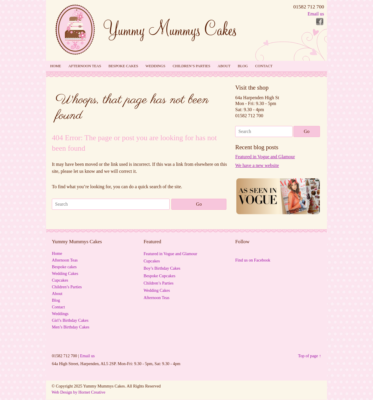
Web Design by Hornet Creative (78, 392)
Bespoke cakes (123, 66)
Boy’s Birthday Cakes (162, 268)
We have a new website (257, 165)
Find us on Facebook (252, 260)
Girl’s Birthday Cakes (70, 320)
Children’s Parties (191, 66)
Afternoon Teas (84, 66)
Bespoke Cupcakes (159, 275)
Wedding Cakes (65, 273)
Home (55, 66)
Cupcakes (60, 280)
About (224, 66)
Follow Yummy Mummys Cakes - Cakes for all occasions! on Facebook (319, 21)
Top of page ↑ (309, 355)
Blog (243, 66)
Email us (316, 13)
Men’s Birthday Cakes (70, 327)
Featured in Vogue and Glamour (265, 156)
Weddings (155, 66)
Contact (263, 66)
